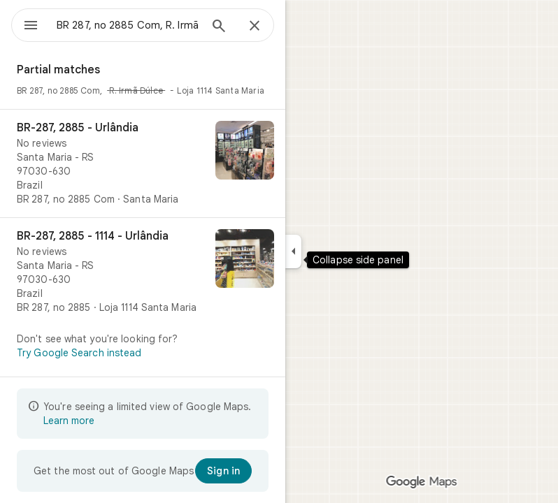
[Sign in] (223, 471)
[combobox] (128, 25)
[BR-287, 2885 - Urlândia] (142, 163)
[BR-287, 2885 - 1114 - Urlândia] (142, 272)
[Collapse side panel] (293, 251)
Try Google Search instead (79, 353)
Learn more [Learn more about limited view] (68, 420)
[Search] (219, 27)
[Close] (254, 26)
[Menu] (30, 26)
